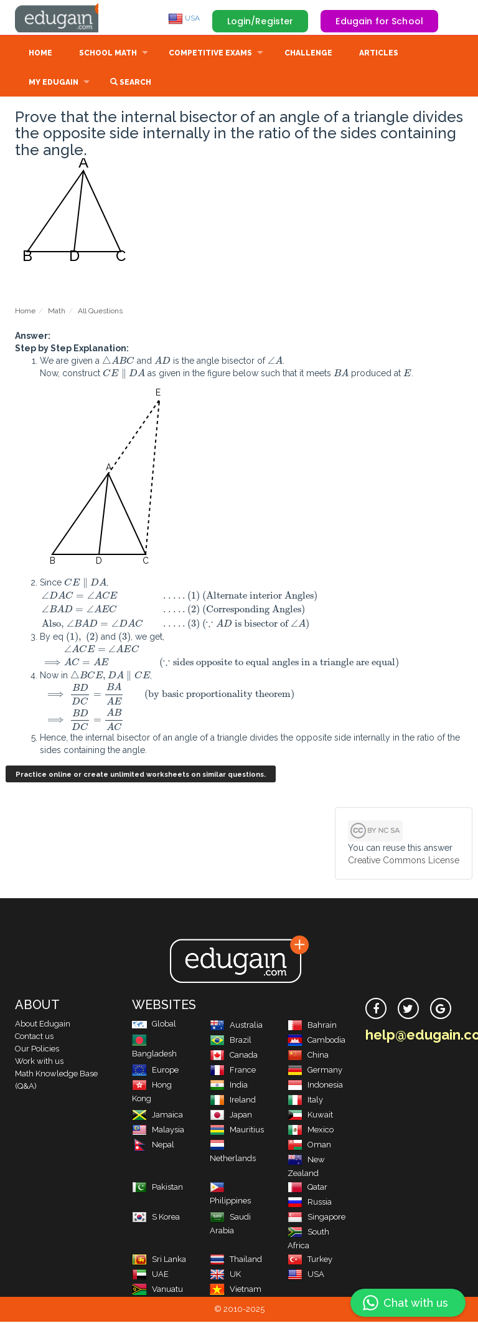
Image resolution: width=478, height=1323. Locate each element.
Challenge (308, 54)
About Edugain (42, 1025)
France (233, 1071)
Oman (309, 1145)
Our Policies (37, 1050)
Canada (234, 1056)
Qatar (307, 1188)
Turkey (310, 1260)
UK (225, 1275)
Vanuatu (157, 1290)
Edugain (61, 18)
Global (154, 1025)
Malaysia (158, 1131)
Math (56, 312)
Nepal (153, 1145)
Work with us (39, 1062)
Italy (305, 1101)
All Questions (100, 312)
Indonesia (315, 1086)
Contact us (34, 1037)
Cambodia (316, 1041)
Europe (155, 1071)
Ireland (233, 1101)
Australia (236, 1026)
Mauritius (237, 1131)
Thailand (236, 1260)
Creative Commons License (403, 861)
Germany (315, 1071)
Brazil (230, 1041)
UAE (150, 1275)
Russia (310, 1203)
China (308, 1056)
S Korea (156, 1218)
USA (184, 18)
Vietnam (235, 1290)
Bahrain (312, 1026)
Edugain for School (379, 21)
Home (40, 54)
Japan (231, 1116)
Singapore (316, 1218)
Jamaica (157, 1116)
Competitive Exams (210, 54)
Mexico (311, 1131)
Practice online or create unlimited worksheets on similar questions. (141, 776)
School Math (108, 54)
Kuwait (310, 1116)
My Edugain (53, 83)
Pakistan (157, 1188)
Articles (378, 54)
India (229, 1086)
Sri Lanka (159, 1260)
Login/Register (260, 21)
